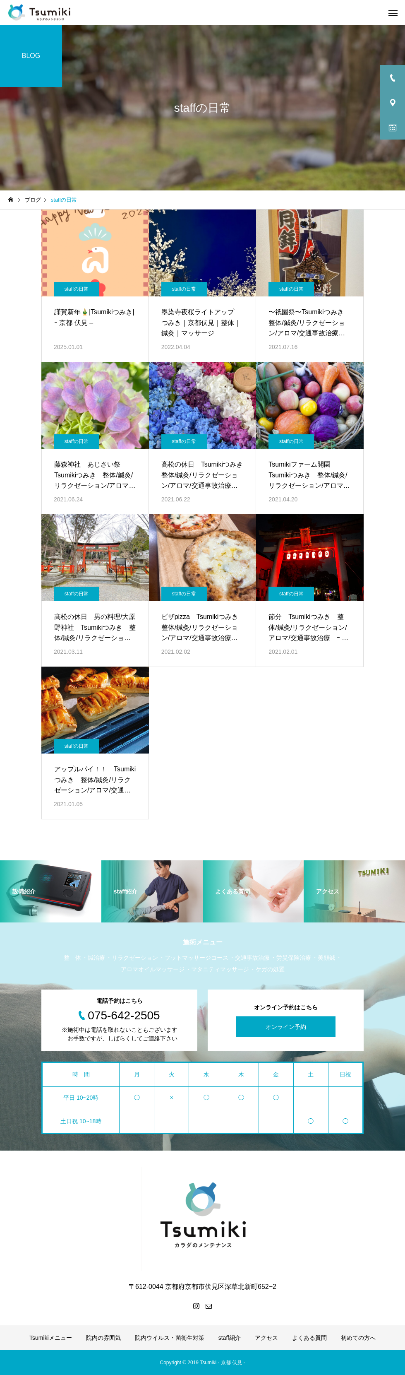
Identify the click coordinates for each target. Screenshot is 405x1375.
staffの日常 (77, 289)
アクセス (266, 1337)
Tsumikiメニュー (50, 1337)
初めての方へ (358, 1337)
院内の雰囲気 (103, 1337)
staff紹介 (229, 1337)
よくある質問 (309, 1337)
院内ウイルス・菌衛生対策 (169, 1337)
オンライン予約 (286, 1026)
